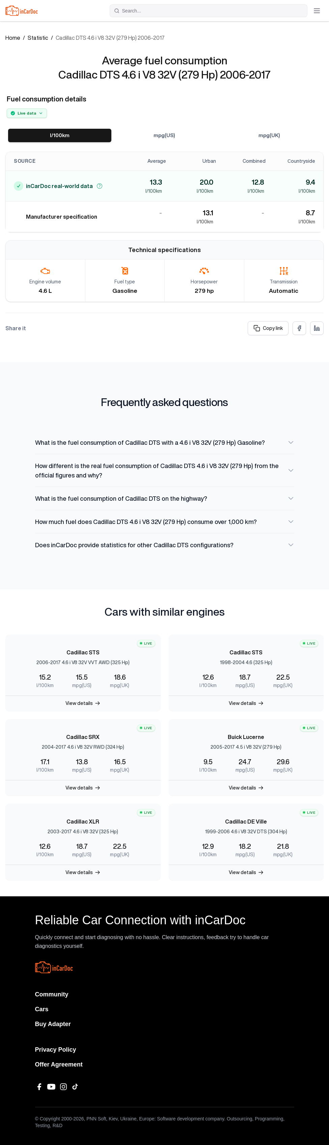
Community (51, 994)
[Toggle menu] (317, 11)
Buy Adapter (53, 1024)
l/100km (60, 135)
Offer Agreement (59, 1064)
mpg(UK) (269, 135)
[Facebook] (39, 1087)
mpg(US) (164, 135)
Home (12, 37)
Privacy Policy (55, 1049)
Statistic (38, 37)
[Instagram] (63, 1087)
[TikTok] (76, 1087)
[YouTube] (51, 1087)
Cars (42, 1009)
